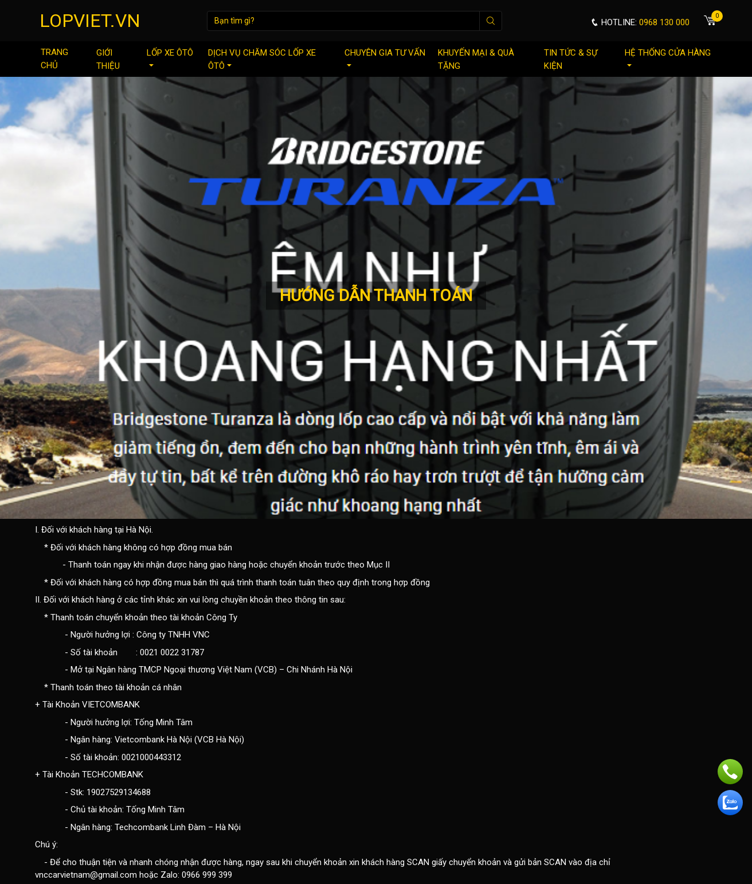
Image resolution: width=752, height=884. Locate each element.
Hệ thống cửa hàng (668, 57)
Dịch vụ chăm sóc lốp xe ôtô (262, 59)
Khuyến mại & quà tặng (476, 59)
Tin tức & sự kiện (570, 59)
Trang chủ (54, 59)
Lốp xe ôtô (170, 57)
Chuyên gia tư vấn (384, 57)
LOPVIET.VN (90, 21)
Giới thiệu (108, 59)
